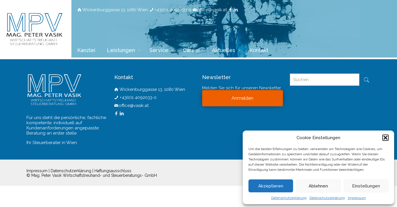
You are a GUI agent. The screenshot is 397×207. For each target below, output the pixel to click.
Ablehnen (318, 186)
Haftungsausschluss (112, 170)
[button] (385, 138)
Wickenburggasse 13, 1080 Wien (115, 9)
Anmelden (242, 98)
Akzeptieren (270, 186)
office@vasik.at (212, 9)
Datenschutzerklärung (289, 198)
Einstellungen (366, 186)
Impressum (357, 198)
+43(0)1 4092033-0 (173, 9)
